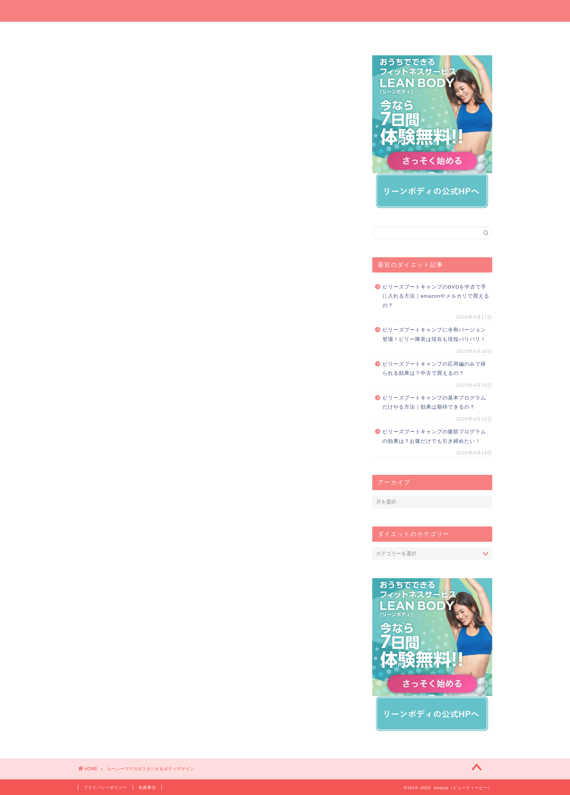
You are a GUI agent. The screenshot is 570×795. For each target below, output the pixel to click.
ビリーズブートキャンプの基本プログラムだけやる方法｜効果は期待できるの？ (434, 402)
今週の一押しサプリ (181, 33)
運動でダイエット (388, 31)
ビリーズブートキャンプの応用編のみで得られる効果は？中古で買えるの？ (434, 368)
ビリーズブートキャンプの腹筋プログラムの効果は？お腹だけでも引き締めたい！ (434, 436)
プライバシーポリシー (105, 787)
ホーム (112, 31)
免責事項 (147, 787)
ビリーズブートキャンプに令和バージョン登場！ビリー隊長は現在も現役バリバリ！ (434, 334)
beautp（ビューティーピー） (285, 10)
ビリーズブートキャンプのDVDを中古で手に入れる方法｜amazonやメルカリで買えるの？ (435, 296)
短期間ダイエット (457, 31)
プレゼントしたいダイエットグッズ (250, 33)
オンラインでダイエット (320, 33)
